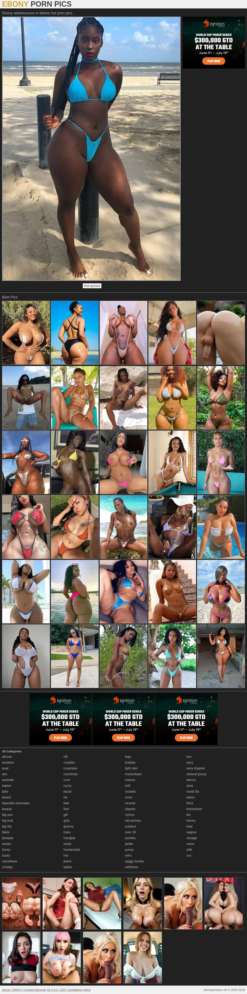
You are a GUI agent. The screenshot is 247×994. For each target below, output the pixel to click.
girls (66, 820)
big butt (7, 820)
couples (69, 762)
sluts (189, 785)
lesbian (130, 762)
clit (65, 756)
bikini (6, 832)
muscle (130, 803)
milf (127, 785)
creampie (70, 768)
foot (66, 809)
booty (6, 849)
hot (65, 855)
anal (5, 768)
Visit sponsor (92, 285)
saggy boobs (134, 861)
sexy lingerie (195, 768)
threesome (194, 809)
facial (67, 791)
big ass (7, 815)
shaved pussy (196, 774)
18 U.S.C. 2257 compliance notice (69, 990)
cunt (66, 780)
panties (130, 838)
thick (189, 803)
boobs (6, 844)
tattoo (190, 797)
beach (6, 797)
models (130, 791)
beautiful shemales (16, 803)
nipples (130, 809)
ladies (67, 867)
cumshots (70, 774)
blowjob (7, 838)
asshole (7, 780)
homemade (71, 849)
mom (129, 797)
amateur (8, 762)
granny (68, 826)
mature (130, 780)
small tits (192, 791)
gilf (65, 815)
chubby (7, 867)
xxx (188, 855)
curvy (67, 785)
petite (129, 844)
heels (67, 844)
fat (65, 797)
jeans (67, 861)
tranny (191, 820)
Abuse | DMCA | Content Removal (24, 990)
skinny (191, 780)
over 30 (130, 832)
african (7, 756)
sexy (189, 762)
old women (133, 820)
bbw (5, 791)
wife (189, 849)
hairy (67, 832)
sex (189, 756)
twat (189, 826)
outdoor (130, 826)
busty (6, 855)
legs (128, 756)
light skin (131, 768)
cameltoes (9, 861)
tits (188, 815)
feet (66, 803)
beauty (7, 809)
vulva (190, 844)
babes (6, 785)
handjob (69, 838)
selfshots (131, 867)
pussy (129, 849)
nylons (130, 815)
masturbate (133, 774)
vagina (191, 832)
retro (128, 855)
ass (4, 774)
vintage (191, 838)
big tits (7, 826)
